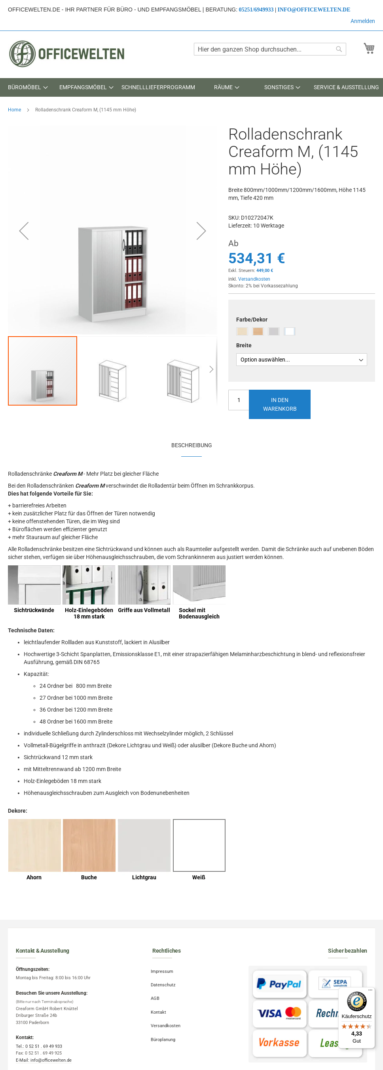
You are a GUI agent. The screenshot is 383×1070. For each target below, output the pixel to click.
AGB (156, 994)
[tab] (191, 445)
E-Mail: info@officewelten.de (44, 1060)
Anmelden (363, 21)
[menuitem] (27, 87)
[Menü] (370, 992)
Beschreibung (191, 445)
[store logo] (67, 54)
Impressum (163, 970)
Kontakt (160, 1007)
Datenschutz (164, 982)
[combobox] (270, 49)
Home (14, 110)
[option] (242, 331)
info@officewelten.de (314, 10)
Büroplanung (164, 1031)
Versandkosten (254, 279)
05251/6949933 (256, 10)
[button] (24, 230)
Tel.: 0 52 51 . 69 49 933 (39, 1046)
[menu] (191, 87)
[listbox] (301, 332)
